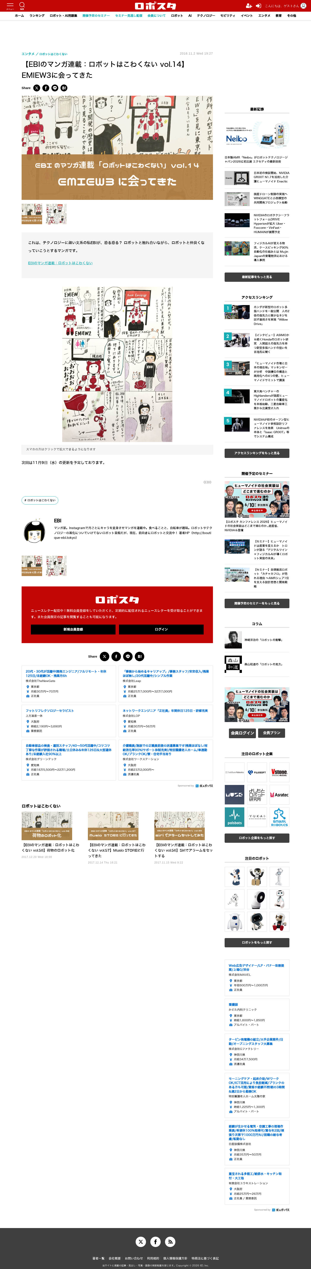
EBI (59, 520)
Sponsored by (186, 786)
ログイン (161, 629)
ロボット (178, 16)
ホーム (10, 16)
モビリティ (233, 16)
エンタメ (271, 16)
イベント (253, 16)
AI (192, 16)
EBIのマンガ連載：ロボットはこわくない (62, 263)
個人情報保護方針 (175, 1256)
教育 (287, 16)
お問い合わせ (134, 1256)
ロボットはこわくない (43, 500)
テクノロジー (209, 16)
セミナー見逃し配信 (126, 16)
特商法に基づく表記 (205, 1256)
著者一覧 (98, 1256)
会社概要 (115, 1256)
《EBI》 (206, 482)
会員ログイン (242, 733)
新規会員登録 (73, 629)
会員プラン (271, 733)
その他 (301, 16)
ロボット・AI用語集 (57, 16)
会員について (157, 16)
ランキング (29, 16)
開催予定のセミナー (92, 16)
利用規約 (153, 1256)
